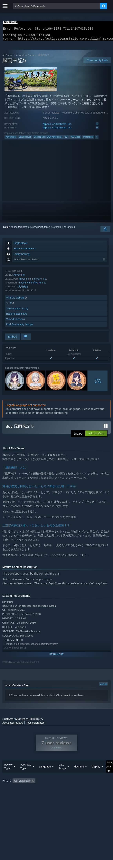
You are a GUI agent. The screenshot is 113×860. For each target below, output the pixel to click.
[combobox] (56, 6)
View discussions (15, 321)
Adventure (11, 139)
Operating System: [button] (51, 794)
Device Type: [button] (10, 798)
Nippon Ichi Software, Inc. (57, 126)
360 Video (75, 139)
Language (45, 774)
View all (103, 686)
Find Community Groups (19, 326)
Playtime (79, 774)
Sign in (6, 229)
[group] (56, 793)
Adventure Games (26, 57)
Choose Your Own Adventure (47, 139)
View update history (17, 310)
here (65, 697)
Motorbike (88, 139)
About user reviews (12, 725)
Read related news (16, 316)
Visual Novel (25, 139)
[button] (96, 436)
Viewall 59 (97, 383)
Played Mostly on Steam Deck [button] (19, 794)
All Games (8, 57)
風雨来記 (23, 288)
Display (96, 774)
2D (66, 139)
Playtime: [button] (92, 788)
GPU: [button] (85, 794)
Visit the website (17, 300)
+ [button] (96, 139)
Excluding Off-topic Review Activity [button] (61, 788)
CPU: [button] (72, 794)
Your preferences (35, 725)
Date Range (62, 774)
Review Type (8, 774)
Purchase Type (25, 774)
